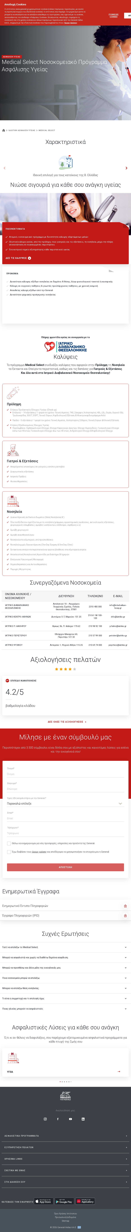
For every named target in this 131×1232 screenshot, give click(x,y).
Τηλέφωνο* (13, 828)
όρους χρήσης (39, 851)
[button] (126, 168)
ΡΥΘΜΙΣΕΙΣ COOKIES (114, 13)
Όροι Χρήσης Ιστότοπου (65, 1213)
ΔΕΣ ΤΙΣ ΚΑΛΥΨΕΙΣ (18, 258)
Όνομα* (10, 768)
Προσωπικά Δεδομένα (65, 1217)
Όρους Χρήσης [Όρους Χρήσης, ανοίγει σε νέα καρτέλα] (70, 20)
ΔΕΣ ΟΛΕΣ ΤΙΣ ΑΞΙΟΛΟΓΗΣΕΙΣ (67, 722)
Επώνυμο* (12, 783)
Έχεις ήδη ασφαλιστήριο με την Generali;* (26, 798)
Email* (10, 813)
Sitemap (65, 1221)
